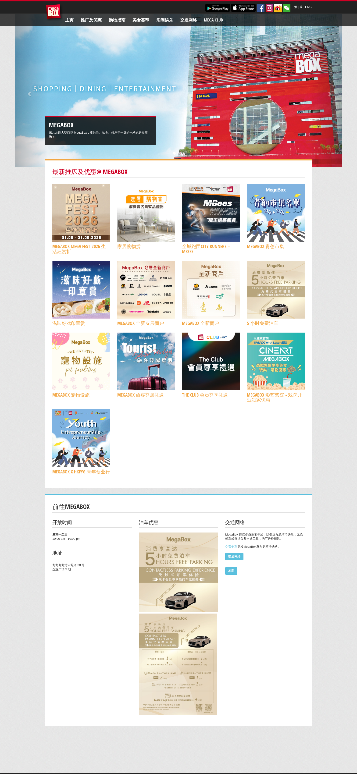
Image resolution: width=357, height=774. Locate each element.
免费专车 (231, 546)
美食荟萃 (140, 20)
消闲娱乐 (164, 20)
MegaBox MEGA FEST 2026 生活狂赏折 (79, 248)
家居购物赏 (129, 246)
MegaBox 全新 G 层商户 (140, 323)
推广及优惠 (91, 20)
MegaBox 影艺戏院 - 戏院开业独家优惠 (274, 397)
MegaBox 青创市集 (265, 246)
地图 (231, 570)
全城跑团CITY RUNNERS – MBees (206, 248)
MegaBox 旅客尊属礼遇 (140, 395)
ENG (308, 7)
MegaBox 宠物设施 (70, 395)
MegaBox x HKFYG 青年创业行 (81, 472)
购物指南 (117, 20)
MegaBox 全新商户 (200, 323)
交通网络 (188, 20)
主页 (69, 20)
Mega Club (213, 20)
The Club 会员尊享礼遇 (205, 395)
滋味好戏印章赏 (68, 323)
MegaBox (54, 12)
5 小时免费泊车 (262, 323)
